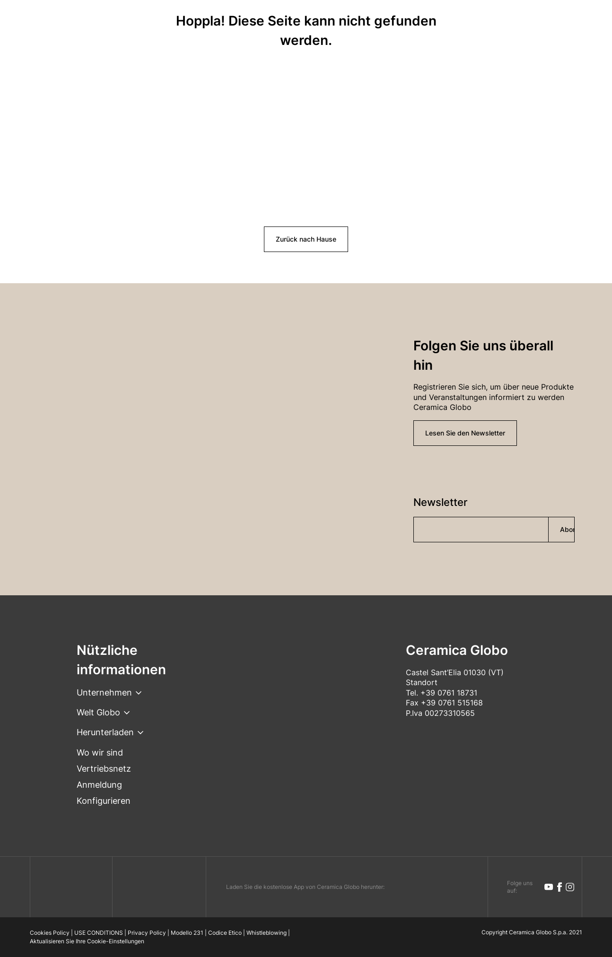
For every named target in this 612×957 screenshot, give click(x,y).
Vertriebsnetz (104, 769)
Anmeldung (99, 785)
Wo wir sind (100, 752)
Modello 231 (187, 932)
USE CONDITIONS (98, 932)
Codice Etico (225, 932)
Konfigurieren (104, 801)
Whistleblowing (266, 932)
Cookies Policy (50, 932)
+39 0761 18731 (448, 692)
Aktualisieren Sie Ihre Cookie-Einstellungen (87, 941)
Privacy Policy (147, 932)
